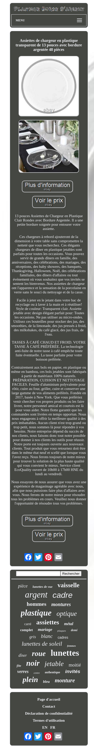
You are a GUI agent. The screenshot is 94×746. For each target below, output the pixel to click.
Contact (48, 706)
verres (23, 671)
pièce (23, 586)
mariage (45, 629)
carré (27, 624)
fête (19, 666)
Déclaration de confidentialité (48, 713)
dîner (23, 655)
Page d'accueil (48, 699)
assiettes (47, 622)
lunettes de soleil (42, 643)
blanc (47, 636)
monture (65, 680)
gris (32, 636)
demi (74, 630)
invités (72, 671)
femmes (71, 645)
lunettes (65, 652)
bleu (46, 682)
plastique (36, 612)
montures (61, 604)
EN (44, 727)
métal (68, 624)
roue (39, 653)
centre (37, 673)
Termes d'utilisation (49, 720)
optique (66, 613)
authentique (52, 672)
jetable (54, 664)
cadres (63, 637)
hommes (36, 604)
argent (36, 595)
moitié (75, 665)
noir (32, 663)
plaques (61, 630)
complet (26, 630)
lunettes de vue (42, 587)
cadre (63, 595)
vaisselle (68, 585)
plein (30, 679)
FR (52, 727)
